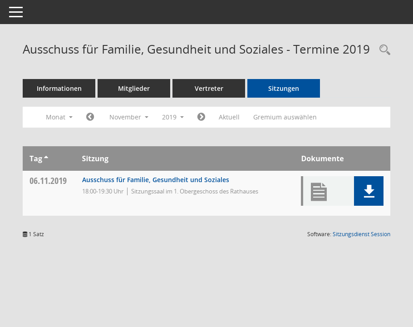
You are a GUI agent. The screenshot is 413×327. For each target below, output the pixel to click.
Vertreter (209, 88)
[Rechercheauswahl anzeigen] (382, 50)
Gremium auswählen (285, 117)
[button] (369, 191)
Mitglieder (134, 88)
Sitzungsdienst (361, 234)
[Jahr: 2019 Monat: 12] (201, 117)
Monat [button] (59, 117)
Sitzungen (283, 88)
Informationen (59, 88)
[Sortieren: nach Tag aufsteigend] (46, 159)
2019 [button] (173, 117)
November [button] (128, 117)
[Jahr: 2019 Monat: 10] (90, 117)
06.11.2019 (48, 180)
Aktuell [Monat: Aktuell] (229, 117)
